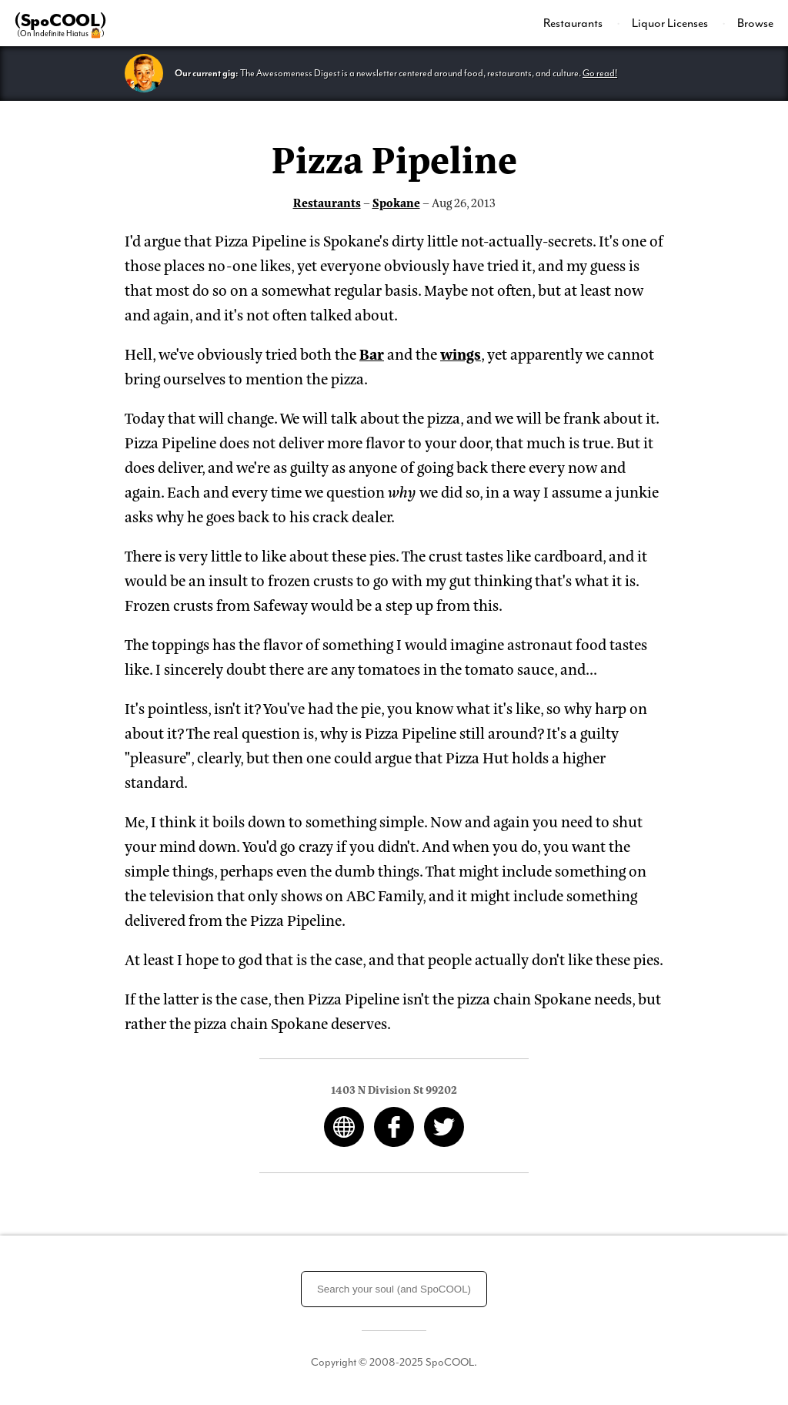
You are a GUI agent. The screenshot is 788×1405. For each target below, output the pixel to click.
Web (344, 1127)
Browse (755, 23)
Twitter (444, 1127)
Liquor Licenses (671, 23)
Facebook (394, 1127)
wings (460, 353)
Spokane (396, 202)
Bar (371, 353)
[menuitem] (581, 23)
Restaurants (574, 23)
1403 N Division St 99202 (394, 1089)
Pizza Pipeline (394, 157)
